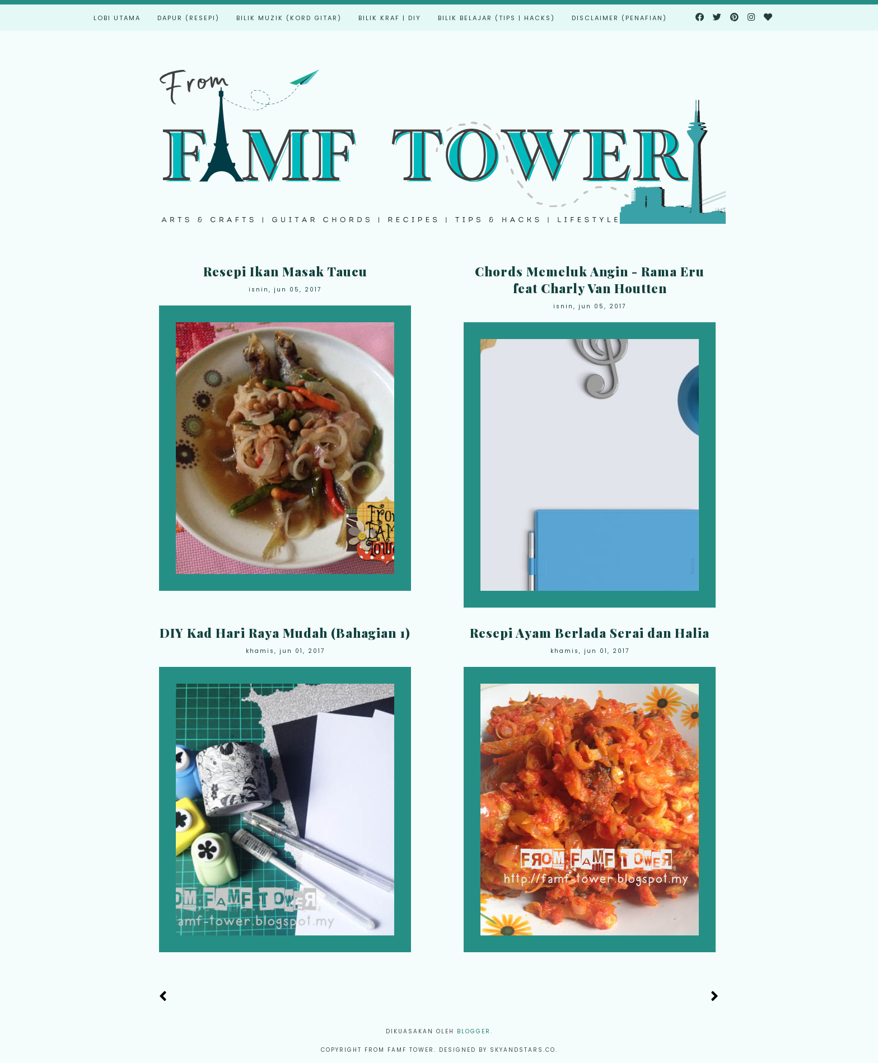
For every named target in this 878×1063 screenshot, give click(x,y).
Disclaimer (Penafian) (619, 17)
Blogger (474, 1031)
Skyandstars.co (522, 1050)
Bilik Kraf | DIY (389, 17)
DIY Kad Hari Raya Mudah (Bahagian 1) (285, 632)
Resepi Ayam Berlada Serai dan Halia (589, 632)
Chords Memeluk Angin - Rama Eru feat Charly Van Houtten (589, 280)
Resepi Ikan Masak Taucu (285, 271)
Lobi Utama (117, 17)
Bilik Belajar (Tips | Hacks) (496, 17)
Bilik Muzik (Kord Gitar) (289, 17)
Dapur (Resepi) (188, 17)
